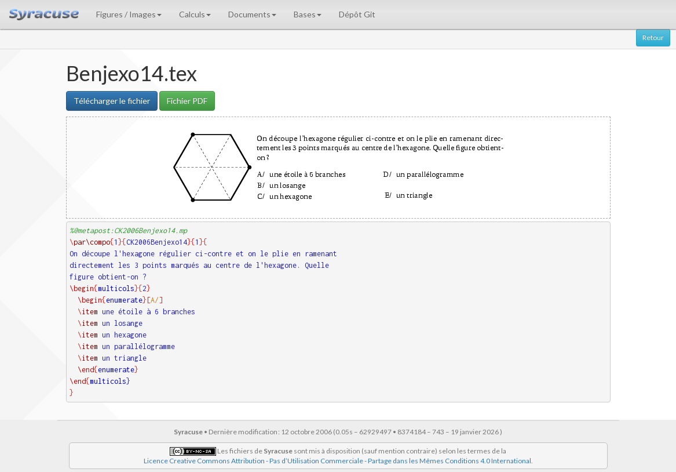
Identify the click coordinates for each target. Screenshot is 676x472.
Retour (653, 37)
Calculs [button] (195, 14)
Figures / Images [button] (129, 14)
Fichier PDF (187, 101)
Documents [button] (252, 14)
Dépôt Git (357, 14)
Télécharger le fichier (112, 101)
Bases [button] (307, 14)
